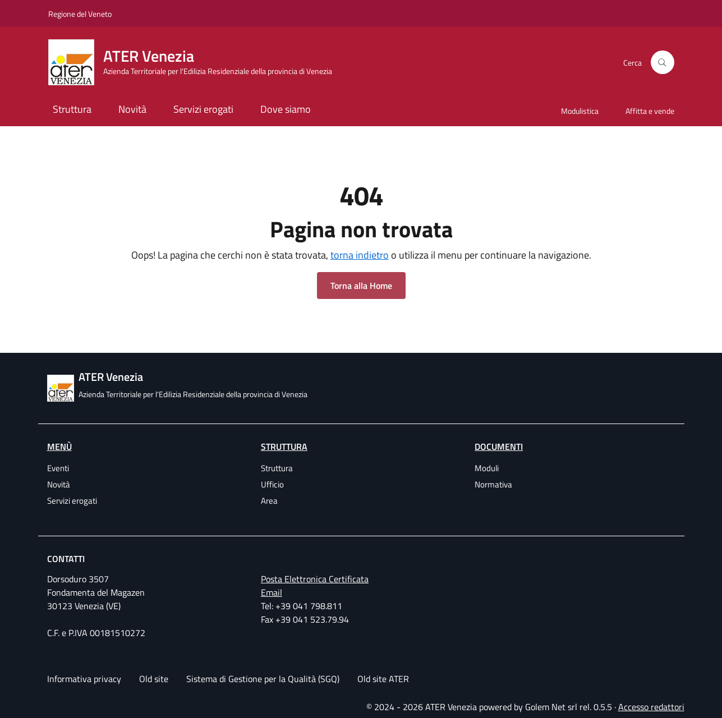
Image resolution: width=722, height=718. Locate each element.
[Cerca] (662, 62)
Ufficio (272, 484)
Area (269, 500)
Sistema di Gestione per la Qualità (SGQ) (262, 678)
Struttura (72, 109)
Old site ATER (383, 678)
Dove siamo (285, 109)
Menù (59, 446)
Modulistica (580, 111)
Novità (132, 109)
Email (271, 592)
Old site (153, 678)
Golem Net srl (551, 707)
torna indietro (359, 255)
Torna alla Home (361, 285)
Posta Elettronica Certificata (315, 579)
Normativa (493, 484)
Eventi (58, 468)
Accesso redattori (651, 707)
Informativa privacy (84, 678)
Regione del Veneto (80, 14)
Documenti (499, 446)
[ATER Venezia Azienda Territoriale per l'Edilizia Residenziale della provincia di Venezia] (197, 62)
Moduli (487, 468)
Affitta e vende (650, 111)
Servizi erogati (203, 109)
